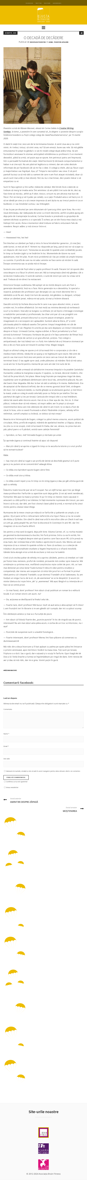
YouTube (47, 3)
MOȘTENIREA (43, 809)
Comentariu (7, 709)
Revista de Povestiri (38, 42)
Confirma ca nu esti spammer (17, 782)
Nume (6, 734)
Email (6, 746)
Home (51, 42)
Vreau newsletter (12, 787)
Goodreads (57, 3)
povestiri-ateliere (61, 42)
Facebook (29, 3)
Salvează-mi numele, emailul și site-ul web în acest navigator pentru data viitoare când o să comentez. (43, 771)
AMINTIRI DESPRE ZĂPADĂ (43, 800)
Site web (6, 759)
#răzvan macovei (10, 670)
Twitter (38, 3)
